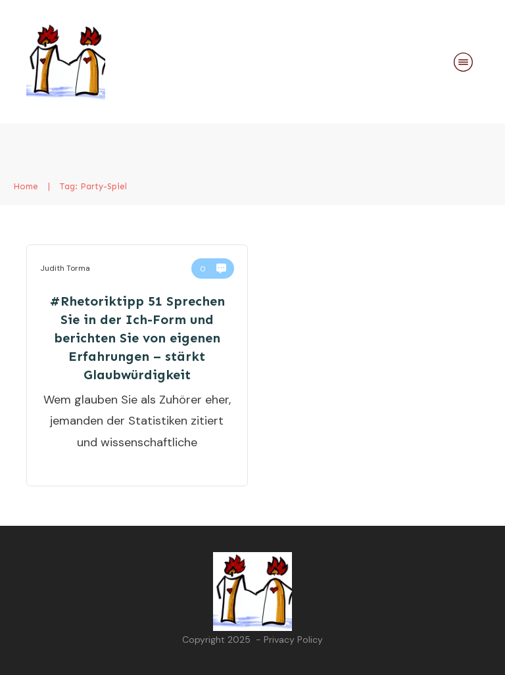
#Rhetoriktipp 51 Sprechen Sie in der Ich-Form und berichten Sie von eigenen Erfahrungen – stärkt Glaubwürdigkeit (137, 338)
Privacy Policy (293, 639)
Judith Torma (65, 268)
